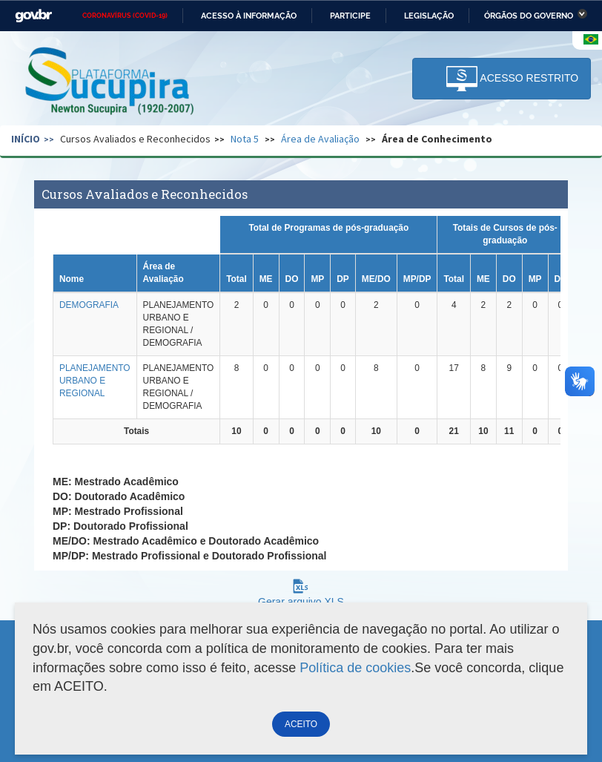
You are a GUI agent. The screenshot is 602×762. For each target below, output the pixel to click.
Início (25, 138)
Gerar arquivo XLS (301, 596)
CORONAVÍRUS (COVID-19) (125, 15)
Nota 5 (245, 138)
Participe (350, 15)
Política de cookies (355, 667)
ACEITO (301, 724)
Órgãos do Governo (528, 15)
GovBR (33, 16)
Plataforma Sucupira (110, 82)
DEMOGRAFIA (89, 305)
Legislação (429, 15)
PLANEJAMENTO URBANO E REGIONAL (94, 380)
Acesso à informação (249, 15)
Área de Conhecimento (437, 138)
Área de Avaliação (320, 138)
